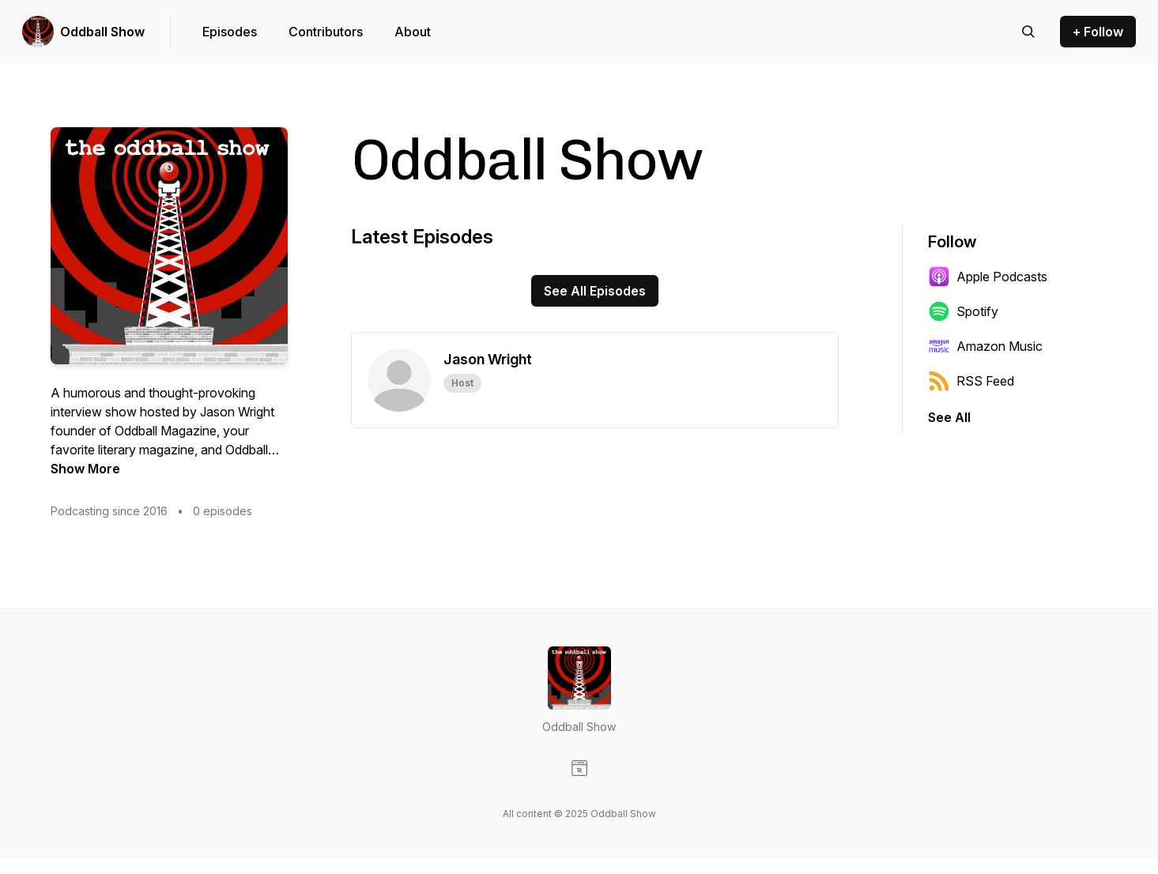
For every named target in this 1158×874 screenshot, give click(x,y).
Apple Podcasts (987, 277)
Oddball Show (102, 32)
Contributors (326, 32)
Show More (85, 469)
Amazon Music (985, 346)
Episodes (229, 32)
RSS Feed (971, 381)
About (412, 32)
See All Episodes (595, 291)
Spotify (963, 311)
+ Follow (1098, 32)
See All (949, 417)
